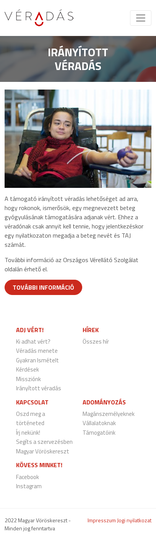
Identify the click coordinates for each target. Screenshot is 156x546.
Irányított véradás (38, 388)
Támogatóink (99, 432)
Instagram (29, 486)
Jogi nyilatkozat (134, 520)
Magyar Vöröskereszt (42, 451)
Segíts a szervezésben (44, 441)
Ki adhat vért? (33, 341)
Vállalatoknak (99, 423)
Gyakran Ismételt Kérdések (37, 365)
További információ (43, 287)
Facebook (27, 477)
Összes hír (96, 341)
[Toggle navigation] (140, 18)
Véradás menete (37, 350)
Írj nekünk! (28, 432)
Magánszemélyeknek (109, 413)
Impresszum (102, 520)
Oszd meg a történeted (30, 418)
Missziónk (28, 379)
